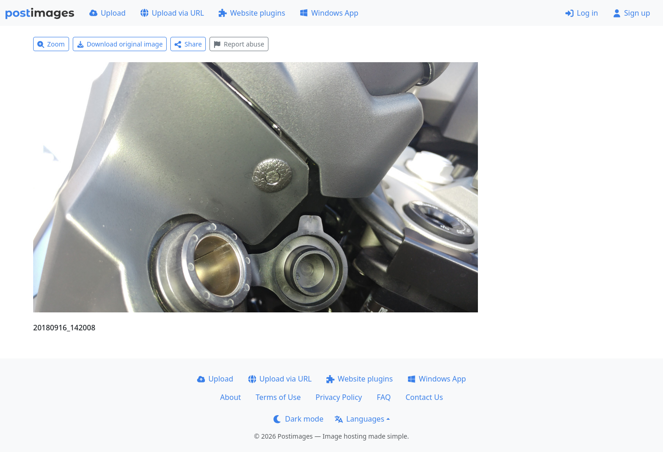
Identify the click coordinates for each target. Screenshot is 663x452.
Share (188, 44)
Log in (581, 13)
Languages (359, 419)
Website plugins (252, 13)
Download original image (120, 44)
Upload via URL (172, 13)
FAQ (383, 397)
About (230, 397)
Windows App (329, 13)
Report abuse (239, 44)
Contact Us (424, 397)
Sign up (631, 13)
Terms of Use (278, 397)
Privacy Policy (338, 397)
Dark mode (298, 419)
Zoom (51, 44)
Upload (107, 13)
